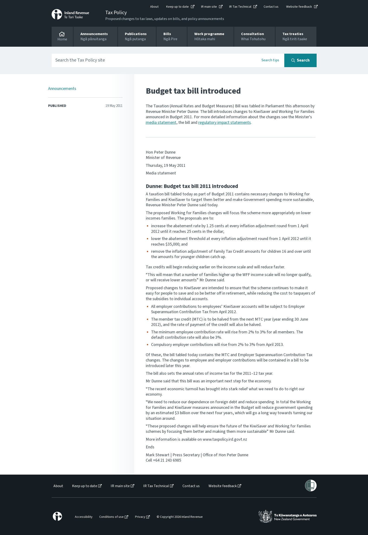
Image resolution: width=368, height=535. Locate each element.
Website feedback (299, 6)
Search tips (270, 60)
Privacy (140, 517)
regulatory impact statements (224, 122)
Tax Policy (116, 12)
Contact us (271, 6)
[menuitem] (58, 486)
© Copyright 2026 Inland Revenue (180, 517)
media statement (161, 122)
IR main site (209, 6)
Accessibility (84, 517)
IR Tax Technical (240, 6)
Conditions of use (111, 517)
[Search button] (300, 60)
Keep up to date (177, 6)
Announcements (62, 89)
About (154, 6)
